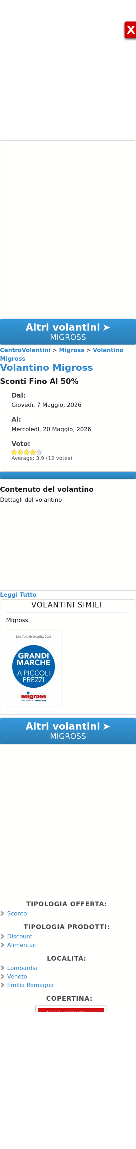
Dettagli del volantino (31, 499)
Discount (19, 936)
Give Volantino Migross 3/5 (27, 452)
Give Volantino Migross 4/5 (33, 452)
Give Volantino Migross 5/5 (39, 452)
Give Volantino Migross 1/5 (14, 452)
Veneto (17, 976)
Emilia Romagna (30, 985)
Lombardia (22, 968)
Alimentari (22, 945)
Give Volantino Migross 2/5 (21, 452)
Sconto (17, 913)
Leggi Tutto (18, 594)
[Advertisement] (67, 67)
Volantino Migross (46, 367)
